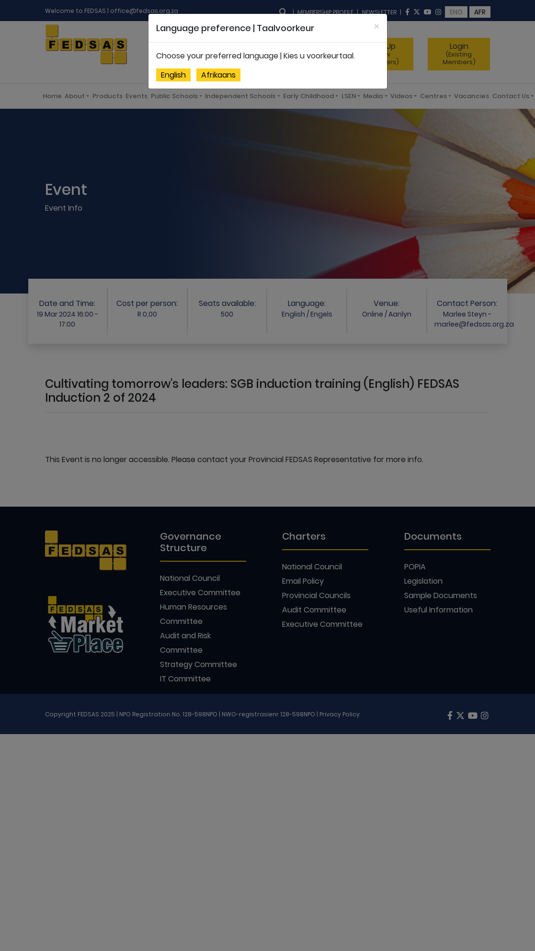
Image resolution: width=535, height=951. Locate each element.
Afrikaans (218, 74)
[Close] (376, 27)
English (173, 74)
